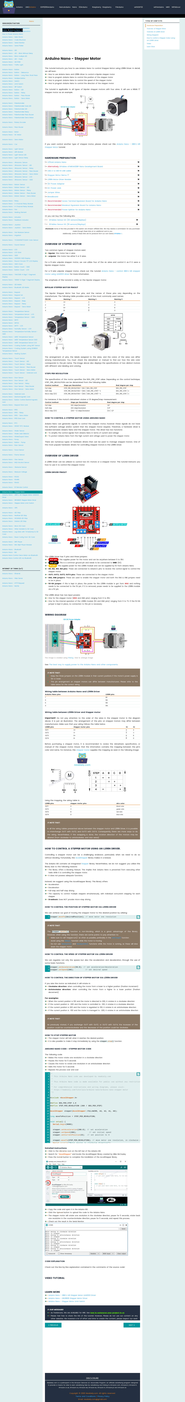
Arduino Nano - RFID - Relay (12, 413)
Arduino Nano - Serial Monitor (13, 43)
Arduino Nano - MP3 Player (12, 542)
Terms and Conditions (86, 1396)
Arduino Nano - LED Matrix (12, 285)
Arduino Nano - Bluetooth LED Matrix (15, 287)
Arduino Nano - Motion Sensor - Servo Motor (19, 196)
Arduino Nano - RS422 (10, 483)
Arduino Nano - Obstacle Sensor (14, 467)
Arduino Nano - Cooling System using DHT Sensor (21, 346)
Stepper (85, 863)
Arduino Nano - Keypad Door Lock (15, 405)
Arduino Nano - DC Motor (11, 135)
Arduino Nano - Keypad (11, 292)
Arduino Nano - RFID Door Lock (13, 418)
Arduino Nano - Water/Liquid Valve (15, 437)
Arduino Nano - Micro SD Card (13, 526)
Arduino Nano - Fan (9, 209)
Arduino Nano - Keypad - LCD (13, 298)
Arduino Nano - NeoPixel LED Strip (14, 515)
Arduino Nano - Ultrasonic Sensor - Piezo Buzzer (20, 171)
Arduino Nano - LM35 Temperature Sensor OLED (19, 340)
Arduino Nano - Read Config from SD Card (18, 537)
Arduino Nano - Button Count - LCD (15, 270)
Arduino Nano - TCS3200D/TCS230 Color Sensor (20, 240)
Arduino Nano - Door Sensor (12, 378)
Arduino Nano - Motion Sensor (13, 185)
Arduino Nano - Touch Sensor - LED (15, 361)
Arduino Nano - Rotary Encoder (14, 122)
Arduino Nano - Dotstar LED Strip (14, 521)
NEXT (132, 1325)
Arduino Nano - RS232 (10, 477)
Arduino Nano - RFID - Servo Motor (15, 415)
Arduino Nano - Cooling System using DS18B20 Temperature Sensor (20, 349)
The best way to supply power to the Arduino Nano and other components (83, 664)
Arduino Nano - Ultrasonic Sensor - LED (17, 165)
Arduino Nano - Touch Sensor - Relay (16, 364)
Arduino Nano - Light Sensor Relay (15, 158)
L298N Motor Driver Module (59, 179)
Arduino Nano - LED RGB (11, 62)
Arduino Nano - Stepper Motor (13, 492)
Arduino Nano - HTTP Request (13, 583)
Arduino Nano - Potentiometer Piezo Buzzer (18, 115)
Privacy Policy (103, 1396)
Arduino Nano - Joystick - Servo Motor (16, 228)
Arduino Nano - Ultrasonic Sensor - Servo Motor (20, 174)
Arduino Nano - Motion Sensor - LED (15, 187)
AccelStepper (82, 857)
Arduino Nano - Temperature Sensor (15, 311)
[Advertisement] (92, 36)
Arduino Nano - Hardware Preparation (16, 31)
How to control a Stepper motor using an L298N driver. (161, 39)
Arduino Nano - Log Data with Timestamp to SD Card (20, 533)
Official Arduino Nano (57, 162)
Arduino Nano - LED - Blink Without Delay (17, 53)
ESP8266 (44, 7)
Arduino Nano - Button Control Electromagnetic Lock (20, 401)
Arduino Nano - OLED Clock (12, 264)
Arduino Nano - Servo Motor (12, 140)
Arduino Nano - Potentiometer (13, 103)
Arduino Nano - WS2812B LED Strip (14, 518)
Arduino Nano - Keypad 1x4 (12, 295)
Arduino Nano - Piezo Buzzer (12, 127)
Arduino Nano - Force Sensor (13, 450)
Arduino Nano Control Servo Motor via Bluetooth (20, 555)
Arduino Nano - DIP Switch (12, 87)
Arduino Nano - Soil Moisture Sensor (15, 232)
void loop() (116, 938)
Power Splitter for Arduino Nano (69, 209)
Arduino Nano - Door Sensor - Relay (15, 383)
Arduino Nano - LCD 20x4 (11, 252)
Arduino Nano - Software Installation (16, 28)
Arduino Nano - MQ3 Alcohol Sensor (15, 462)
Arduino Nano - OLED (10, 255)
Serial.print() (67, 944)
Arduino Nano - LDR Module (12, 152)
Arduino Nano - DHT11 (10, 320)
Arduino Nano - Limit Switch (12, 84)
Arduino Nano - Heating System (14, 354)
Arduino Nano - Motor (10, 132)
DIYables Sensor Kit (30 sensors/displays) (67, 220)
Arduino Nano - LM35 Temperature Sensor (17, 337)
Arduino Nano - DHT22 (10, 323)
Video (149, 44)
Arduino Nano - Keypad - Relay (14, 304)
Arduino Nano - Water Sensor (13, 431)
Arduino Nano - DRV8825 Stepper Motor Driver (19, 500)
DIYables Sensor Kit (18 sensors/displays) (67, 224)
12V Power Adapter (56, 183)
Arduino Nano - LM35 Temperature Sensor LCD (19, 343)
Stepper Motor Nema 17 (58, 175)
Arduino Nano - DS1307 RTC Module (15, 426)
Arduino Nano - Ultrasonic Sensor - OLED (17, 180)
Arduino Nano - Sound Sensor (13, 245)
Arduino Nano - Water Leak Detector (15, 434)
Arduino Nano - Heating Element (14, 212)
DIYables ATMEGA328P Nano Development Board (75, 166)
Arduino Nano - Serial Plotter (12, 46)
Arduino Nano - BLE (9, 552)
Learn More (151, 47)
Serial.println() (82, 944)
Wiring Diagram (153, 35)
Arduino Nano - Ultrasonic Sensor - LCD (17, 177)
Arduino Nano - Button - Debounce (15, 72)
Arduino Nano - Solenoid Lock (13, 394)
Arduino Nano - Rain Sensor (12, 445)
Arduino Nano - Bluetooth (11, 549)
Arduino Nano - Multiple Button (13, 78)
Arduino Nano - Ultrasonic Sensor (14, 162)
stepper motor (83, 750)
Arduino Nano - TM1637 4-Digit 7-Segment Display (21, 280)
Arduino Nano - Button (10, 69)
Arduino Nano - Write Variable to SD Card (18, 529)
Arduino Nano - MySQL (10, 586)
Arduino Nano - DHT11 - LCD (12, 326)
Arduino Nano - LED (9, 50)
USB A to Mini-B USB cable (59, 170)
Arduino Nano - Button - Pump (13, 442)
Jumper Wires (54, 192)
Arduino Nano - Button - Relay (13, 93)
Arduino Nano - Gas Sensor (12, 459)
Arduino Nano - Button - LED (12, 90)
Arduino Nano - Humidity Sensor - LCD (16, 329)
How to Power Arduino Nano (12, 34)
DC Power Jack (54, 188)
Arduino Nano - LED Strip (11, 513)
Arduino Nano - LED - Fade (12, 59)
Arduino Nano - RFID (9, 410)
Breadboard (53, 196)
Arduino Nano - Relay (10, 201)
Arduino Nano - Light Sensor (12, 149)
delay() (68, 941)
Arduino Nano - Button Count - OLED (16, 267)
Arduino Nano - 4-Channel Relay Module (17, 206)
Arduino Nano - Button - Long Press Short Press (20, 75)
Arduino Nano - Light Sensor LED (14, 155)
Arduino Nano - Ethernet (11, 574)
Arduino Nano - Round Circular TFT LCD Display (20, 261)
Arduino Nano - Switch (10, 81)
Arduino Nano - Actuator (11, 217)
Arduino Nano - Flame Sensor (13, 455)
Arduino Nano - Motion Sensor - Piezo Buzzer (19, 193)
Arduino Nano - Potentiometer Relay (15, 112)
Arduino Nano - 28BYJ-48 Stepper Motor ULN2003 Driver (20, 496)
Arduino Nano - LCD (9, 250)
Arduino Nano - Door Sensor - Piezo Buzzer (18, 386)
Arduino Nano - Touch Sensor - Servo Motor (18, 370)
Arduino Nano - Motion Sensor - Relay (16, 190)
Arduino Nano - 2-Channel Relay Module (17, 204)
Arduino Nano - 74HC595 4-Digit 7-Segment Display (19, 276)
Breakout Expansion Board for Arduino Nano (74, 205)
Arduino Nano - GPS (9, 508)
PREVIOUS (53, 1325)
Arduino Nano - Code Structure (14, 40)
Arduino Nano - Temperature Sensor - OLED (18, 317)
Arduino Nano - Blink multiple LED (14, 56)
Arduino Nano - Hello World (12, 37)
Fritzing (70, 658)
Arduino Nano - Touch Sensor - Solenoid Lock (19, 373)
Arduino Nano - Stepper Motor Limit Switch (18, 503)
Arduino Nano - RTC (9, 423)
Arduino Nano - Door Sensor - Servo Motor (18, 389)
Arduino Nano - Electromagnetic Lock (16, 397)
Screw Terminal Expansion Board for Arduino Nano (77, 201)
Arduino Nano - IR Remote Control (15, 487)
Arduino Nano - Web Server (12, 578)
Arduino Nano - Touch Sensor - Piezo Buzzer (18, 367)
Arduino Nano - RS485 (10, 480)
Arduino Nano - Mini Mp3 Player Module (17, 545)
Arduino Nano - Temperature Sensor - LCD (18, 314)
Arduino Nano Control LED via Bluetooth (17, 558)
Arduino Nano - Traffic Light (12, 65)
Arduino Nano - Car (9, 144)
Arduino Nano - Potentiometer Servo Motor (18, 118)
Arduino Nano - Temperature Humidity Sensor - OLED (20, 333)
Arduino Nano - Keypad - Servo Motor (16, 307)
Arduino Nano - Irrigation (11, 235)
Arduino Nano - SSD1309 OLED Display (16, 258)
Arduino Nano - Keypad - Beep (14, 301)
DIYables (118, 234)
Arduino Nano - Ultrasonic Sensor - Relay (17, 168)
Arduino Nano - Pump (10, 439)
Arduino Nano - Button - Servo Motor (16, 98)
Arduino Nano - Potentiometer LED (14, 109)
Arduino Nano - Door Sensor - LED (15, 380)
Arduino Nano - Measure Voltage (14, 472)
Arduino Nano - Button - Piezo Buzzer (16, 95)
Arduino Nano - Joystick (11, 225)
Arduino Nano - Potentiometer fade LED (16, 106)
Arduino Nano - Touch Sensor (13, 358)
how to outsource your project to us (107, 1313)
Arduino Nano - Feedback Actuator (15, 220)
